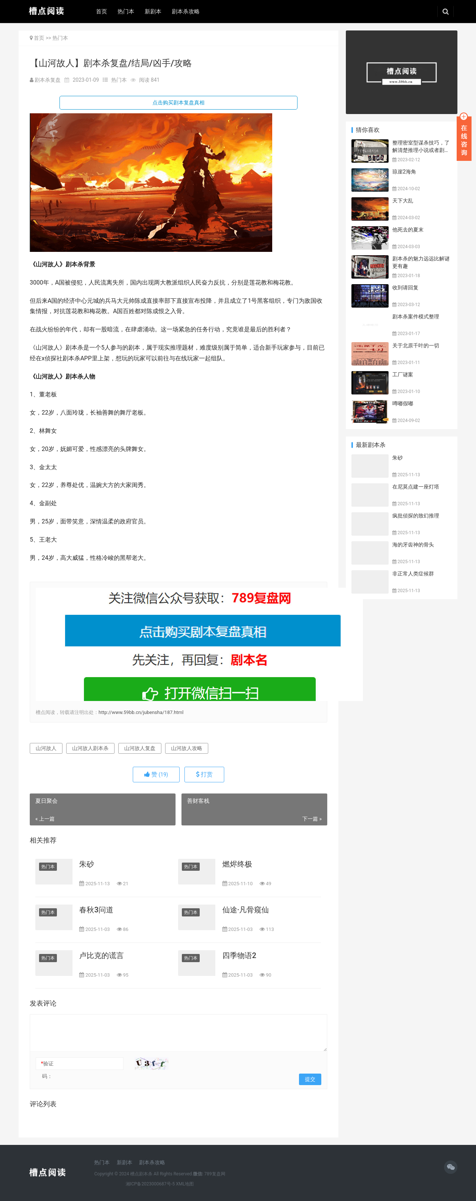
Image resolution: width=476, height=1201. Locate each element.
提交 (310, 1079)
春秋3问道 (96, 909)
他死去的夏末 (408, 230)
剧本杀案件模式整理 (415, 316)
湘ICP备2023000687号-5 (150, 1184)
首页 (101, 11)
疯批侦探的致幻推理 (415, 516)
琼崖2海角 (404, 172)
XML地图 (185, 1184)
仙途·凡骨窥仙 (245, 909)
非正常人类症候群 (413, 574)
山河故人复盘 (139, 748)
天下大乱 (402, 201)
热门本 (126, 11)
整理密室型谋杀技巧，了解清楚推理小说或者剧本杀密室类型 (421, 150)
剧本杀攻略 (186, 11)
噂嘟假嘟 (402, 403)
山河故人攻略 (186, 748)
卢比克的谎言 (101, 955)
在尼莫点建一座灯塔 (415, 487)
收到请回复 (405, 287)
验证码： (47, 1070)
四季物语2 (239, 955)
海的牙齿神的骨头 (413, 545)
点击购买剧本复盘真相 (178, 103)
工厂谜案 (402, 374)
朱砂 (86, 864)
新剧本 (153, 11)
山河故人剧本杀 (90, 748)
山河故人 (46, 748)
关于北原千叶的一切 (415, 345)
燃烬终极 (237, 864)
